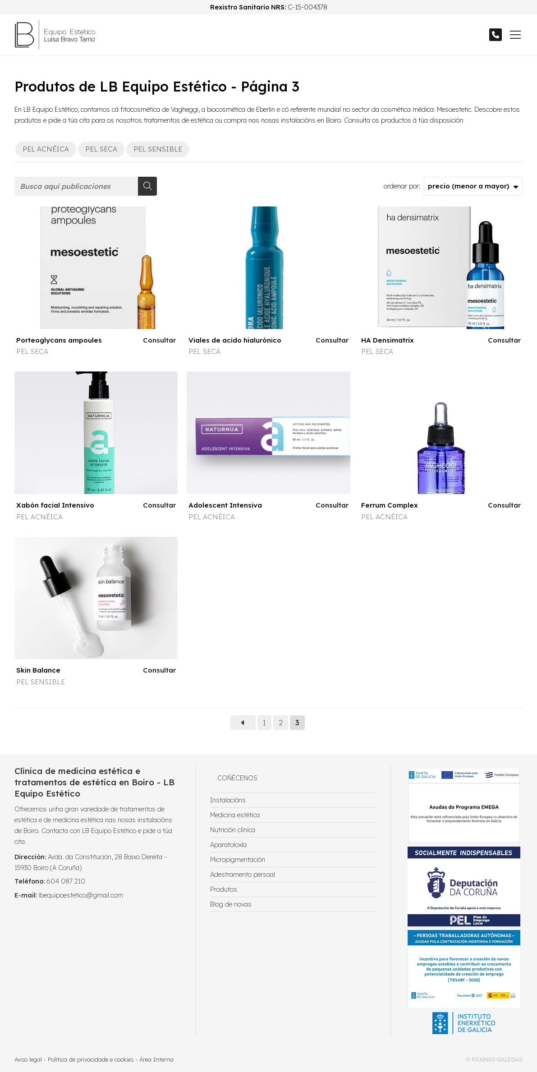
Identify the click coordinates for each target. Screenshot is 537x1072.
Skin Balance (38, 670)
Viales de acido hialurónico (234, 340)
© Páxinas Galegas (494, 1060)
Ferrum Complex (389, 505)
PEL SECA (32, 351)
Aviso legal (28, 1059)
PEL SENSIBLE (40, 682)
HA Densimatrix (387, 340)
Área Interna (156, 1059)
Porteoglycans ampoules (59, 340)
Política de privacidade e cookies (90, 1059)
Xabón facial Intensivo (55, 505)
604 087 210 (65, 881)
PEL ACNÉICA (39, 517)
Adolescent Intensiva (225, 505)
